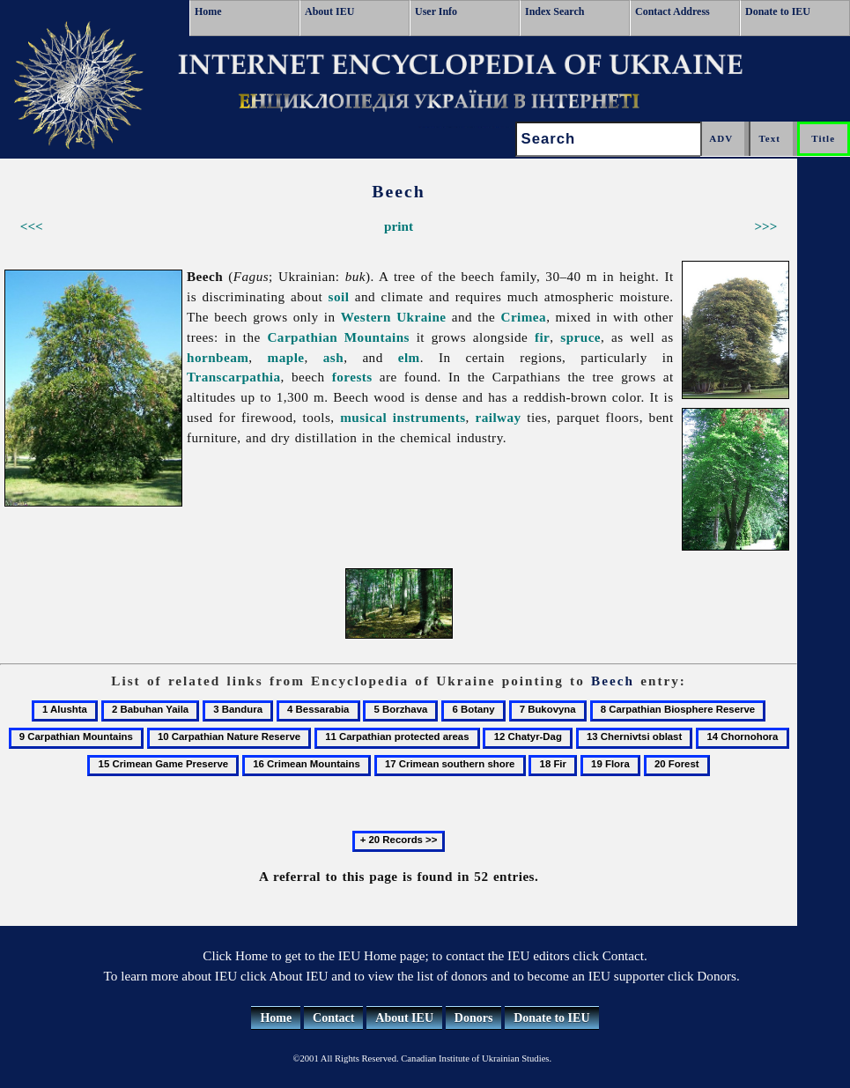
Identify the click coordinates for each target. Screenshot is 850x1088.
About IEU (329, 11)
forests (352, 376)
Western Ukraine (394, 316)
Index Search (554, 11)
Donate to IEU (777, 11)
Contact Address (672, 11)
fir (542, 336)
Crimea (523, 316)
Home (208, 11)
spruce (580, 336)
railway (498, 417)
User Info (436, 11)
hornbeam (217, 357)
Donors (474, 1018)
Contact (333, 1018)
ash (333, 357)
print (398, 225)
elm (409, 357)
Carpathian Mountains (338, 336)
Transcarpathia (234, 376)
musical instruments (402, 417)
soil (339, 296)
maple (286, 357)
